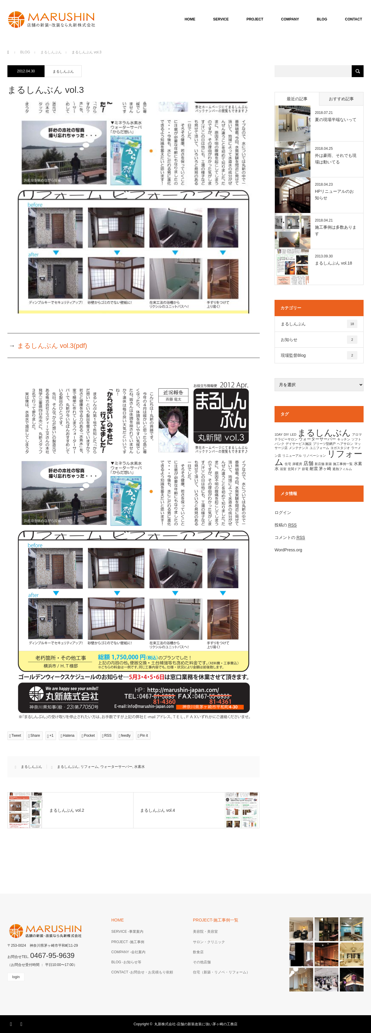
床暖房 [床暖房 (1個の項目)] (297, 464)
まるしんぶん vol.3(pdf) (52, 345)
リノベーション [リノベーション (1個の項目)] (314, 455)
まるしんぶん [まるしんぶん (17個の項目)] (324, 432)
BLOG (322, 19)
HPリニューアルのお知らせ (334, 194)
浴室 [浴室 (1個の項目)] (283, 469)
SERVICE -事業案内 (127, 931)
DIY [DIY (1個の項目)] (286, 434)
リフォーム (89, 767)
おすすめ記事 (341, 98)
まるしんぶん (63, 71)
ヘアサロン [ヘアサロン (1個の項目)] (345, 443)
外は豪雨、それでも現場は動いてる (335, 158)
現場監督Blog (319, 355)
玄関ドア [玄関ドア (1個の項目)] (294, 469)
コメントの (290, 537)
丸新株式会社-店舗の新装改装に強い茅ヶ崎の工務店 (195, 1024)
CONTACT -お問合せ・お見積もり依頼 (142, 972)
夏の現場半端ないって (335, 119)
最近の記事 (297, 98)
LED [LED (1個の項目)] (293, 434)
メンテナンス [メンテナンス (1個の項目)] (298, 448)
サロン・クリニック (209, 942)
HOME (190, 19)
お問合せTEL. (40, 957)
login (16, 977)
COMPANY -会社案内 (128, 952)
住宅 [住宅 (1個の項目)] (288, 464)
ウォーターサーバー (116, 767)
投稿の (286, 525)
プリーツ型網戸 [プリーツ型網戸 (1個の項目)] (324, 443)
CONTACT (353, 19)
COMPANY (290, 19)
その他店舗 (202, 962)
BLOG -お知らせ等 (126, 962)
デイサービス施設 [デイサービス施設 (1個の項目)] (299, 443)
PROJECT (254, 19)
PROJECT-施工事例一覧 (215, 920)
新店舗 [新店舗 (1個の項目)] (319, 464)
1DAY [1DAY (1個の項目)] (279, 434)
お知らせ (319, 339)
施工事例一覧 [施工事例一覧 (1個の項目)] (343, 464)
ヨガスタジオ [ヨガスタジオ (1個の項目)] (340, 448)
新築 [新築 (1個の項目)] (328, 464)
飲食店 (198, 952)
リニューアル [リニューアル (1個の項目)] (292, 455)
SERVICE (221, 19)
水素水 (139, 767)
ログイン (283, 512)
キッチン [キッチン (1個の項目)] (343, 439)
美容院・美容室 (205, 931)
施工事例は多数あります (335, 230)
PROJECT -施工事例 (127, 942)
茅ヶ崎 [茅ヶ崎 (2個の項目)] (325, 468)
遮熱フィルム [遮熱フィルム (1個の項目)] (342, 469)
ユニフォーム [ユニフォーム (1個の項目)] (319, 448)
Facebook (11, 1023)
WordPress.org (288, 549)
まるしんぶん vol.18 (333, 263)
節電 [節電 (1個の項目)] (305, 469)
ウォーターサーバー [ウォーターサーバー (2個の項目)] (317, 439)
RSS (22, 1023)
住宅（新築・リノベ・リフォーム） (221, 972)
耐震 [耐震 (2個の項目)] (314, 468)
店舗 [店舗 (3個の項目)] (308, 463)
